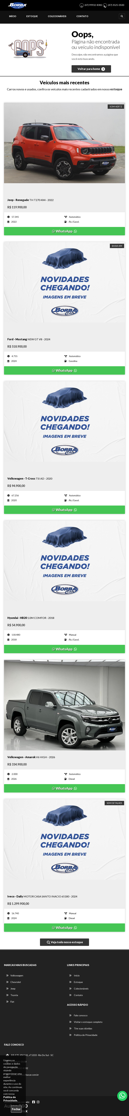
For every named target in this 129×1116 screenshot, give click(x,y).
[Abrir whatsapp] (122, 1096)
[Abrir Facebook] (33, 1102)
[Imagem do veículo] (64, 148)
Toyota (12, 995)
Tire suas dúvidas (80, 1028)
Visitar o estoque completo (85, 1021)
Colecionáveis (57, 16)
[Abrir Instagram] (38, 1102)
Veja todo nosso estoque (65, 942)
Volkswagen (14, 975)
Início (12, 16)
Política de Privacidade (83, 1035)
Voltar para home (91, 69)
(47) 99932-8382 (93, 5)
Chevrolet (13, 982)
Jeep (10, 988)
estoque (116, 89)
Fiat (10, 1001)
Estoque (32, 16)
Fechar (16, 1109)
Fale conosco (78, 1015)
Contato (82, 16)
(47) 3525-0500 (116, 5)
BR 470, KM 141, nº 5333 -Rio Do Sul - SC (30, 1055)
